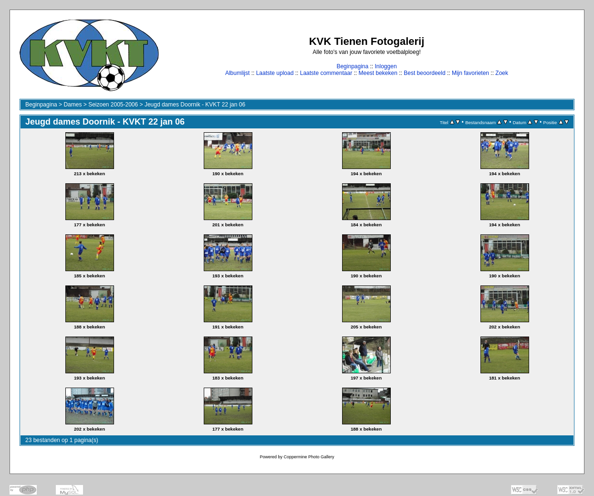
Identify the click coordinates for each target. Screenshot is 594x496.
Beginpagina (352, 66)
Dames (72, 104)
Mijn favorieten (470, 73)
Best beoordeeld (424, 73)
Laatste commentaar (326, 73)
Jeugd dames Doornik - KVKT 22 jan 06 (195, 104)
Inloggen (386, 66)
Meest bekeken (377, 73)
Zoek (501, 73)
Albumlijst (237, 73)
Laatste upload (275, 73)
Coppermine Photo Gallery (308, 456)
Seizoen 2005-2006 (113, 104)
